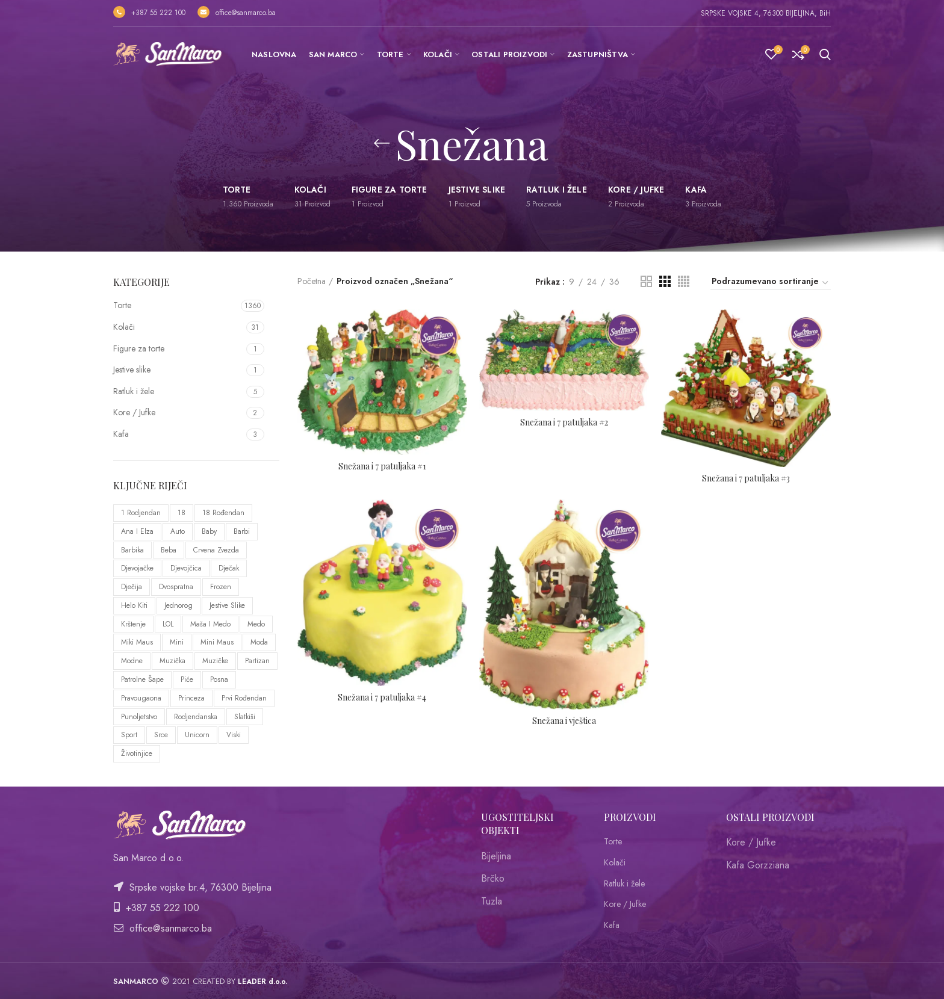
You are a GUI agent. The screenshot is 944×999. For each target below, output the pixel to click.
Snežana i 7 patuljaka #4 (382, 697)
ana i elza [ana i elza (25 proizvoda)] (137, 531)
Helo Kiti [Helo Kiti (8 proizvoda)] (134, 605)
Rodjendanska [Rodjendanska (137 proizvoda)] (195, 716)
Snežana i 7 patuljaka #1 (382, 466)
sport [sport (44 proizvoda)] (129, 734)
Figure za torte (138, 348)
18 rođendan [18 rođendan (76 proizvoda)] (223, 512)
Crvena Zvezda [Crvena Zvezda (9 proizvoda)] (216, 550)
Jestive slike (132, 369)
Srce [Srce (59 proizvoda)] (161, 734)
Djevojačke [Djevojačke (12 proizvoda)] (137, 568)
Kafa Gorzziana (757, 865)
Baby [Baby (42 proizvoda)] (209, 531)
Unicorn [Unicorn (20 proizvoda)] (197, 734)
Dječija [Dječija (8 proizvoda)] (131, 586)
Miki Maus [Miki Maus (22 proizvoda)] (137, 642)
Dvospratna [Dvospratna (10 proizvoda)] (176, 586)
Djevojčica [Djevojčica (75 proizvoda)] (186, 568)
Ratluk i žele (133, 391)
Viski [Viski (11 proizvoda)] (233, 734)
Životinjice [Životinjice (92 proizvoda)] (136, 753)
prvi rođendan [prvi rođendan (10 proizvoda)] (244, 698)
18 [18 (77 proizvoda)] (181, 512)
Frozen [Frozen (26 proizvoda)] (220, 586)
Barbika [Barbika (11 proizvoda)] (132, 550)
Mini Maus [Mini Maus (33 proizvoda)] (217, 642)
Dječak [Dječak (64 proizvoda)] (229, 568)
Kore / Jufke (134, 412)
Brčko (493, 878)
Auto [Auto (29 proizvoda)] (177, 531)
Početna (311, 281)
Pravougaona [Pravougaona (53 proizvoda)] (141, 698)
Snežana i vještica (564, 721)
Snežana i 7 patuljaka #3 (746, 478)
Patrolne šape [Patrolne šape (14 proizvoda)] (142, 679)
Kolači (124, 327)
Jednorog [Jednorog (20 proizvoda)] (178, 605)
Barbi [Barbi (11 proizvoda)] (242, 531)
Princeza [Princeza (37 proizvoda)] (191, 698)
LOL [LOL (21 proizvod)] (168, 624)
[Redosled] (770, 283)
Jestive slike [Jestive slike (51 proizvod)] (227, 605)
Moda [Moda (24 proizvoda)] (259, 642)
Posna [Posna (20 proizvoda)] (219, 679)
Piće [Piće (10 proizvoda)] (187, 679)
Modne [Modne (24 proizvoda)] (132, 660)
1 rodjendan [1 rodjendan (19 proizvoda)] (141, 512)
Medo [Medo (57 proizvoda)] (256, 624)
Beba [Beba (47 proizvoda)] (168, 550)
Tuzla (491, 901)
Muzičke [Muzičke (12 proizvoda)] (215, 660)
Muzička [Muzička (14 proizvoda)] (172, 660)
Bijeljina (496, 856)
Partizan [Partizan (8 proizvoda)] (257, 660)
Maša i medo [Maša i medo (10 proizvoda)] (210, 624)
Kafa (121, 434)
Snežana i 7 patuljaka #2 (564, 422)
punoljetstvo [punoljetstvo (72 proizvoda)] (139, 716)
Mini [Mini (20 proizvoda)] (177, 642)
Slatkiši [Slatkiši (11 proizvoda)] (244, 716)
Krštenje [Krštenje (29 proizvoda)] (133, 624)
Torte (122, 305)
